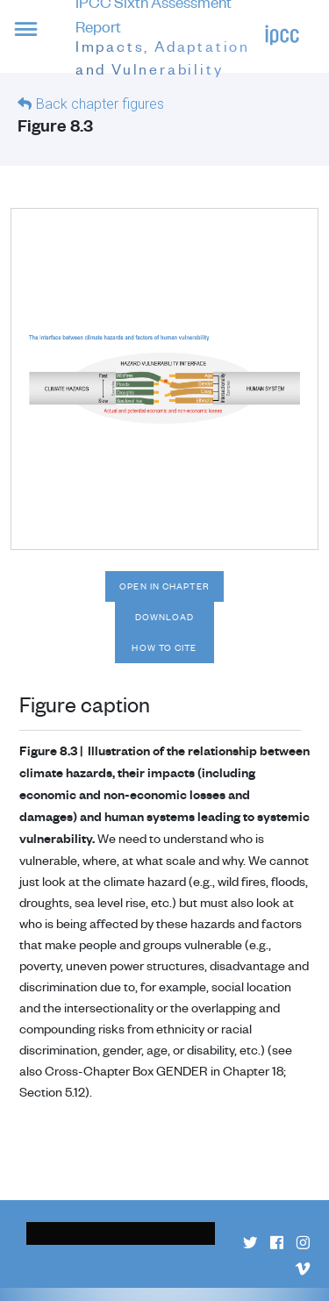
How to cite (164, 647)
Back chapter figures (100, 104)
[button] (37, 39)
